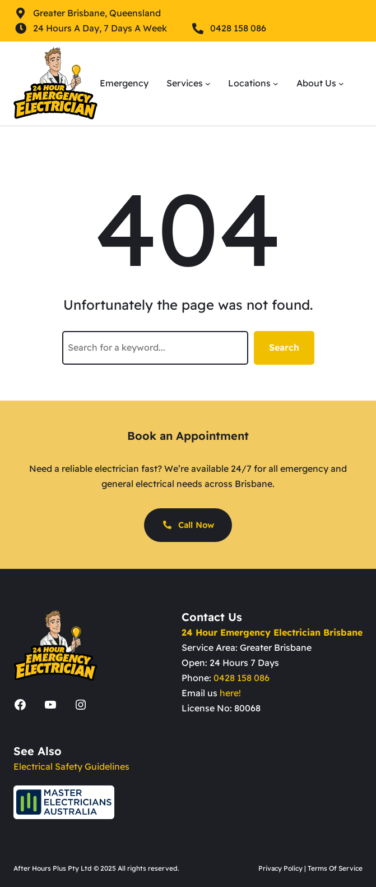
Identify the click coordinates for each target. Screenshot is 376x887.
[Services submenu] (208, 83)
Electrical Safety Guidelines (71, 766)
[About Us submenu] (341, 83)
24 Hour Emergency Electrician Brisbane (272, 632)
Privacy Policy (280, 868)
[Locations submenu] (275, 83)
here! (230, 692)
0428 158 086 (241, 677)
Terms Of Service (335, 868)
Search (284, 347)
